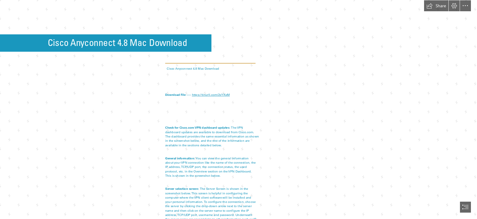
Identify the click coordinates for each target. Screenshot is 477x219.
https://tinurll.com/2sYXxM (211, 94)
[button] (436, 5)
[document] (238, 109)
